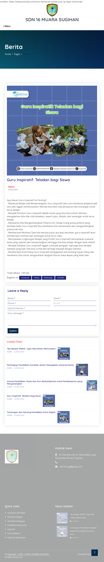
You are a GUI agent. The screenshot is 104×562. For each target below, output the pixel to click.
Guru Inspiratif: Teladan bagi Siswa (24, 396)
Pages (17, 54)
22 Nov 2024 (19, 352)
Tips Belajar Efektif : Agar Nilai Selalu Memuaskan (31, 348)
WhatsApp (48, 277)
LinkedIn (60, 277)
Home (8, 54)
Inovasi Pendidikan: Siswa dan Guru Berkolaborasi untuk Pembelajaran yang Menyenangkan (44, 382)
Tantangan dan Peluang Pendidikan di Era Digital (31, 412)
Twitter (36, 277)
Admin (11, 186)
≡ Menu (6, 26)
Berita (26, 54)
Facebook (25, 277)
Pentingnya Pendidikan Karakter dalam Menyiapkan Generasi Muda (40, 365)
